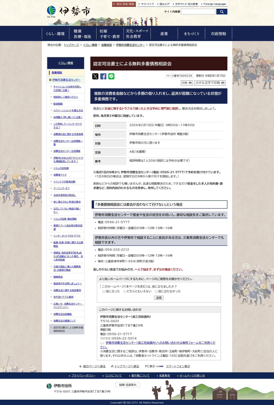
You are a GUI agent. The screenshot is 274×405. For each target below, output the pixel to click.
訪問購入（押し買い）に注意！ (68, 117)
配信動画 (58, 104)
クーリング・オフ (61, 188)
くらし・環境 (90, 45)
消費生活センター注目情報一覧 (68, 143)
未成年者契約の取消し (64, 195)
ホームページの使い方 (192, 375)
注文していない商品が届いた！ (66, 210)
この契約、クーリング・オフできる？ (67, 125)
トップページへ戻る (127, 366)
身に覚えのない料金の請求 (67, 202)
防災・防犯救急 (125, 4)
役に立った (113, 291)
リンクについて (113, 375)
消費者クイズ (60, 175)
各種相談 (106, 45)
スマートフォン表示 (178, 366)
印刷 (184, 82)
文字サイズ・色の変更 (186, 4)
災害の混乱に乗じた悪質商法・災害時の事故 (67, 268)
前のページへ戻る (94, 366)
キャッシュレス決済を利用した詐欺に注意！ (67, 88)
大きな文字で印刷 (208, 82)
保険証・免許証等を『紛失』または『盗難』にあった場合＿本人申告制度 (68, 256)
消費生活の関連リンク (64, 321)
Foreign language (215, 4)
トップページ (71, 45)
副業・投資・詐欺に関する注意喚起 (68, 244)
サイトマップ (147, 4)
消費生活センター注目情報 (66, 151)
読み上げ (165, 4)
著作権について (140, 375)
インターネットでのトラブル (66, 236)
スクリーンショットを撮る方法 (68, 110)
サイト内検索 (172, 11)
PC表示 (150, 366)
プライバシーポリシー (83, 375)
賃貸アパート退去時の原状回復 (67, 227)
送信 (159, 297)
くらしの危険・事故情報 (64, 219)
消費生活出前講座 (62, 314)
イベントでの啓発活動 (64, 181)
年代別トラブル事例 (63, 297)
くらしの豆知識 (60, 168)
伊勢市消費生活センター (130, 45)
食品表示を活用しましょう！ (67, 283)
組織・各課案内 (127, 385)
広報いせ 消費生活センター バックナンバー (68, 305)
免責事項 (164, 375)
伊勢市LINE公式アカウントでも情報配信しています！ (68, 159)
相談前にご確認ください (65, 97)
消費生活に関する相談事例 (67, 290)
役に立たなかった (169, 291)
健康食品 (58, 277)
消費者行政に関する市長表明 (68, 134)
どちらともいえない (139, 291)
